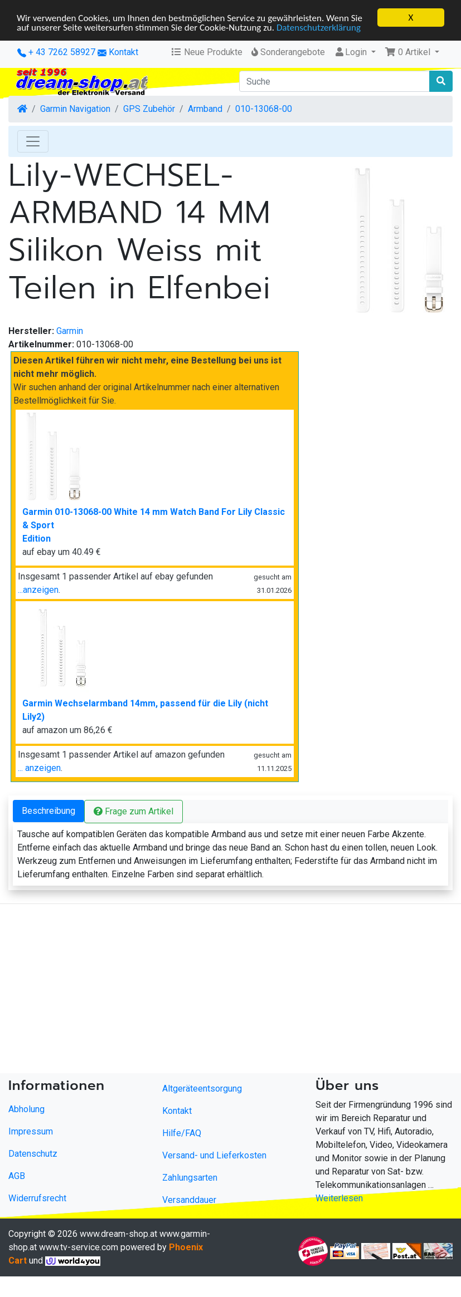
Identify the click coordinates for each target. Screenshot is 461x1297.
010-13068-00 (263, 109)
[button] (412, 52)
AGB (16, 1176)
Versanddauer (189, 1200)
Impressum (30, 1131)
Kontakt (123, 52)
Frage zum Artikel (133, 811)
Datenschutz (32, 1153)
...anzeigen (38, 589)
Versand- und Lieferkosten (214, 1155)
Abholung (26, 1109)
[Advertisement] (214, 991)
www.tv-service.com (78, 1247)
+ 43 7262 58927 (56, 52)
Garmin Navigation (75, 109)
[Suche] (334, 81)
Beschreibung (48, 810)
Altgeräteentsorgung (202, 1088)
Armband (205, 109)
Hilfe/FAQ (181, 1133)
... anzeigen (39, 768)
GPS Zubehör (149, 109)
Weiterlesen (339, 1198)
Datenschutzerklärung (318, 27)
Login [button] (351, 52)
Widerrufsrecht (37, 1198)
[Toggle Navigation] (32, 141)
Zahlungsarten (189, 1177)
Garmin (69, 331)
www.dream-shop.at (118, 1234)
